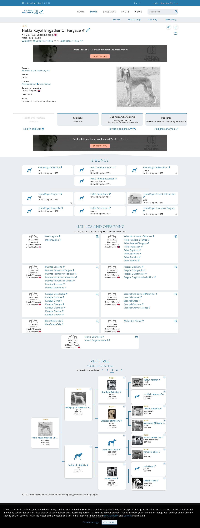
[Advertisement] (89, 48)
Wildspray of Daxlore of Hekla (37, 40)
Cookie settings (91, 522)
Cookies (128, 515)
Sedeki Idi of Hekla (69, 40)
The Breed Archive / (32, 3)
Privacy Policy (111, 515)
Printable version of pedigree (100, 346)
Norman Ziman (30, 74)
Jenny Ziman (45, 74)
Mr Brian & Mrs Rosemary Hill (36, 61)
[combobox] (162, 12)
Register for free (169, 3)
